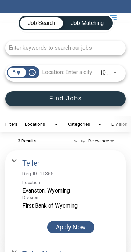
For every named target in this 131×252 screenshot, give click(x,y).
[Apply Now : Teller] (70, 227)
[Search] (65, 98)
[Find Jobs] (65, 98)
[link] (65, 195)
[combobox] (62, 47)
